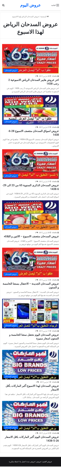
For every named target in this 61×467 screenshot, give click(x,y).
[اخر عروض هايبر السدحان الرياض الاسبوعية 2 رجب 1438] (30, 59)
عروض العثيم (47, 462)
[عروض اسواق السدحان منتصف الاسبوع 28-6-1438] (30, 110)
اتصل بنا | (22, 462)
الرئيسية (44, 17)
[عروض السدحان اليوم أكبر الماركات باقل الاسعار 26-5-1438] (30, 415)
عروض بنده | (31, 462)
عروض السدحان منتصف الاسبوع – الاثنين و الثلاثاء (31, 236)
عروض (39, 462)
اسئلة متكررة (14, 462)
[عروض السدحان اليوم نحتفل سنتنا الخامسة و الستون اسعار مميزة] (30, 313)
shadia (54, 76)
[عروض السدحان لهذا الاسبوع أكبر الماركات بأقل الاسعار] (30, 364)
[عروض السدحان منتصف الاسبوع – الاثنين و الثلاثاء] (30, 215)
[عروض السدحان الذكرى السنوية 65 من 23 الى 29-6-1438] (30, 164)
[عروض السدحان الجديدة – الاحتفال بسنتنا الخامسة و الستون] (30, 262)
